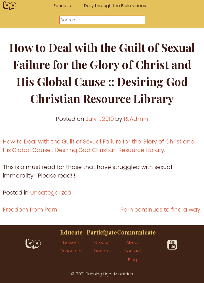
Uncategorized (50, 193)
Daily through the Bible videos (115, 6)
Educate (62, 6)
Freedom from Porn (30, 210)
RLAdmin (136, 119)
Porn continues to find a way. (160, 210)
